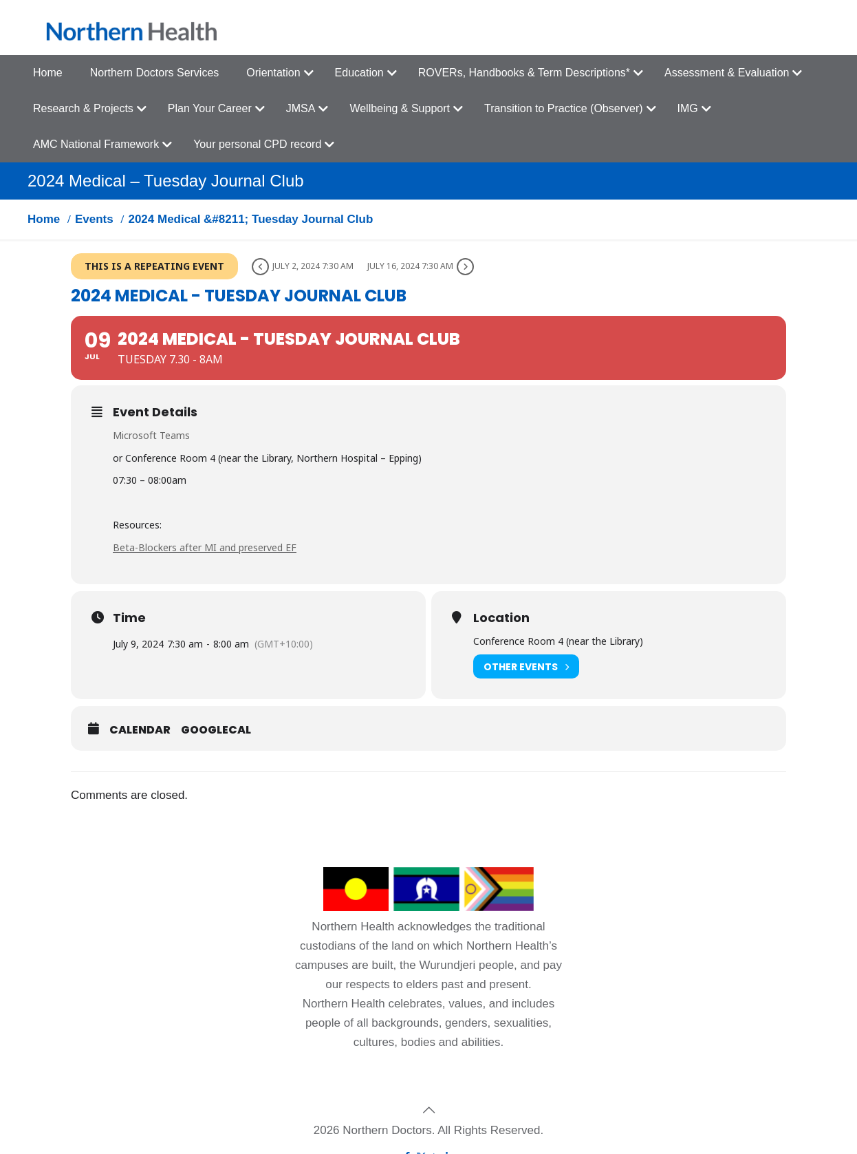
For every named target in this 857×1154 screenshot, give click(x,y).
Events (94, 219)
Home (44, 219)
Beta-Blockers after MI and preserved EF (204, 547)
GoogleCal (216, 730)
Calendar (140, 730)
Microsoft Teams (151, 435)
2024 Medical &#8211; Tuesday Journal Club (250, 219)
